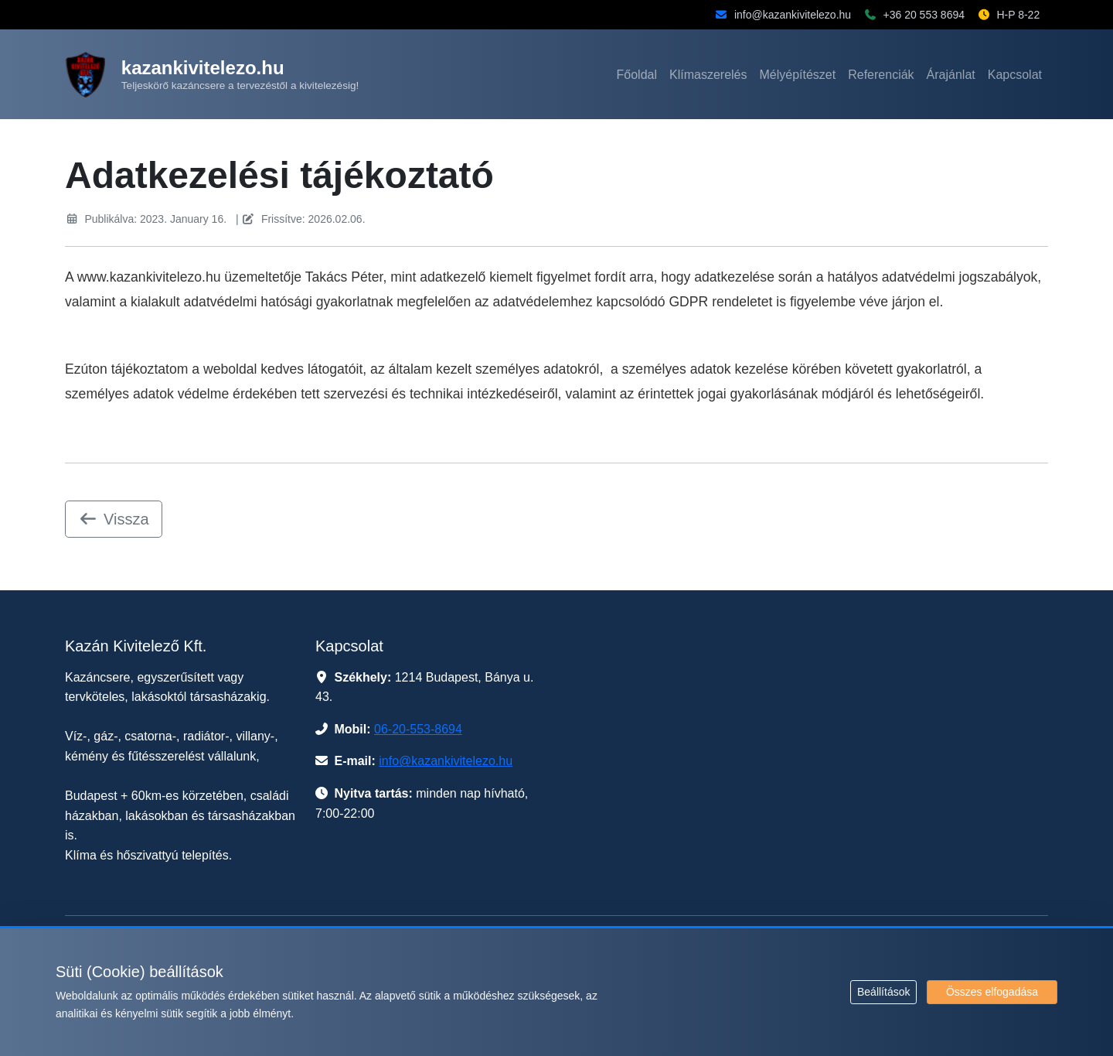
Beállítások (883, 992)
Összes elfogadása (992, 992)
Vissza (113, 519)
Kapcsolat (1015, 74)
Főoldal (637, 74)
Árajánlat (951, 74)
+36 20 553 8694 (924, 15)
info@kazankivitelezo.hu (792, 15)
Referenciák (881, 74)
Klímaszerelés (708, 74)
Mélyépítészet (798, 74)
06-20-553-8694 (418, 729)
